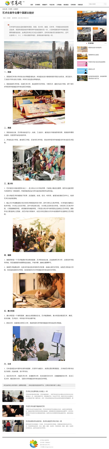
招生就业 (66, 4)
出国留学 (15, 9)
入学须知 (59, 4)
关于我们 (42, 440)
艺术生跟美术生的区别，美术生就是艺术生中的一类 (44, 421)
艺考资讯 (37, 4)
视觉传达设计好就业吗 (94, 47)
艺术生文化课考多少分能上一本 (37, 391)
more (105, 43)
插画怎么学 (91, 69)
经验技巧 (44, 4)
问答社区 (80, 4)
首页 (32, 4)
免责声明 (47, 440)
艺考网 (10, 9)
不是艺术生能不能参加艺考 (35, 406)
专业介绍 (51, 4)
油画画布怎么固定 (93, 54)
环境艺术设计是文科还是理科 (96, 62)
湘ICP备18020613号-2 (45, 444)
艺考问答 (73, 4)
